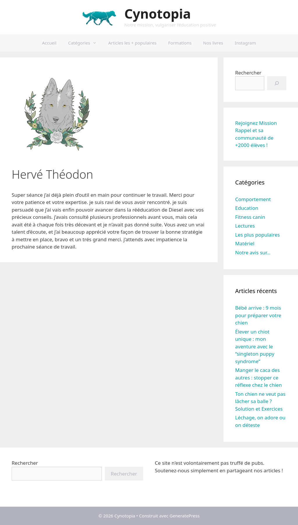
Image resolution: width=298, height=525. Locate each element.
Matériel (244, 243)
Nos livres (213, 43)
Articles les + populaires (132, 43)
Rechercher (248, 72)
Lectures (245, 225)
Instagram (245, 43)
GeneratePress (185, 516)
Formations (179, 43)
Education (246, 208)
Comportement (253, 199)
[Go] (276, 83)
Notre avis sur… (253, 252)
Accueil (49, 43)
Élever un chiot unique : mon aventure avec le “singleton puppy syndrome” (254, 346)
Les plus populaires (257, 234)
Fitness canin (250, 217)
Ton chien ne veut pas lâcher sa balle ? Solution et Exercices (260, 401)
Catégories (85, 43)
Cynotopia (157, 13)
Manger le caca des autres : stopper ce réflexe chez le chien (258, 377)
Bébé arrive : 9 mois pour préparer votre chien (258, 315)
